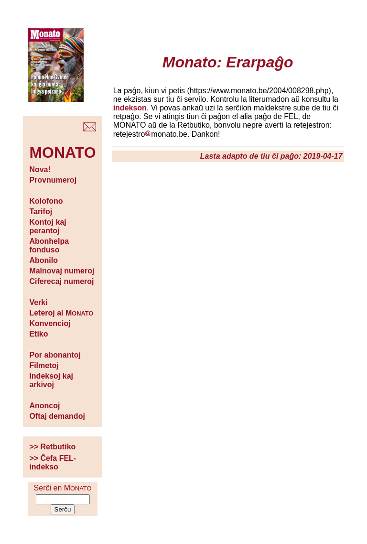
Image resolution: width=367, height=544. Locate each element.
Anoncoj (44, 406)
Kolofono (46, 201)
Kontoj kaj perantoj (47, 226)
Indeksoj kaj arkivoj (51, 380)
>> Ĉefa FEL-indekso (52, 462)
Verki (38, 302)
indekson (130, 108)
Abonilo (43, 260)
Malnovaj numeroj (61, 271)
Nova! (39, 169)
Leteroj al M (61, 313)
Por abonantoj (55, 355)
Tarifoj (40, 211)
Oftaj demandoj (57, 416)
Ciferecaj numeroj (61, 281)
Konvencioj (49, 323)
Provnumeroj (52, 180)
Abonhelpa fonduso (49, 245)
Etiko (38, 334)
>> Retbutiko (52, 447)
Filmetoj (43, 365)
